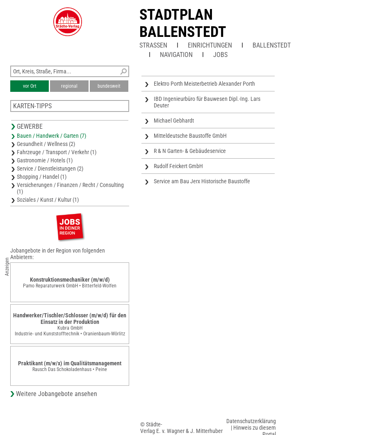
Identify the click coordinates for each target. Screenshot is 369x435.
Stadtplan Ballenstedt (182, 23)
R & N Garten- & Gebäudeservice (190, 151)
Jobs (220, 55)
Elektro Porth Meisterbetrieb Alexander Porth (204, 83)
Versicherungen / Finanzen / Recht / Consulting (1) (70, 188)
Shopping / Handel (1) (41, 176)
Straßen (153, 45)
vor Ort (29, 86)
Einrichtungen (210, 45)
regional (69, 86)
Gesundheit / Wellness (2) (46, 144)
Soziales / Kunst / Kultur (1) (48, 199)
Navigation (176, 55)
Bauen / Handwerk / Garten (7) (51, 135)
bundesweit (109, 86)
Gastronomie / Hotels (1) (45, 160)
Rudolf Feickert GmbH (178, 166)
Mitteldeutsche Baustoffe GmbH (190, 135)
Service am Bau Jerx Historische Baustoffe (202, 181)
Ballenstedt (272, 45)
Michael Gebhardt (174, 120)
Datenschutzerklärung (251, 421)
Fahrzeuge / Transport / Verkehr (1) (56, 152)
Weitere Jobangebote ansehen (56, 394)
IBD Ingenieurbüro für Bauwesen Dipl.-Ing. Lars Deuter (207, 102)
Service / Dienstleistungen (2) (50, 168)
